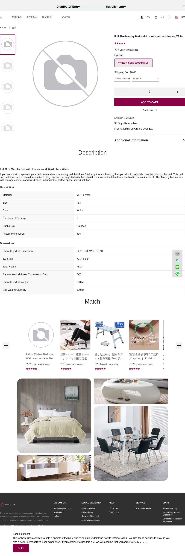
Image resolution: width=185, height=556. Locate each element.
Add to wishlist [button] (150, 110)
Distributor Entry (68, 6)
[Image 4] (7, 128)
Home (3, 27)
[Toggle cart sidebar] (155, 17)
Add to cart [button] (149, 102)
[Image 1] (7, 66)
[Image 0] (7, 44)
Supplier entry (116, 6)
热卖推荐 (17, 17)
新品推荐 (47, 17)
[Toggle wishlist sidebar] (148, 17)
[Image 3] (7, 107)
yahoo (56, 516)
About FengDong (170, 508)
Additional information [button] (149, 140)
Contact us (58, 512)
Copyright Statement (90, 516)
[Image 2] (7, 86)
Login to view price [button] (129, 50)
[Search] (98, 17)
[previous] (6, 345)
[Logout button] (169, 17)
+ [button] (177, 92)
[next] (179, 345)
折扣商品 (32, 17)
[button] (176, 17)
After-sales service (143, 508)
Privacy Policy (87, 512)
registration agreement (90, 520)
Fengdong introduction (63, 508)
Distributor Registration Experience (172, 520)
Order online (114, 512)
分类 (14, 27)
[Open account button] (141, 17)
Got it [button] (21, 548)
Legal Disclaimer (88, 508)
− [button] (122, 92)
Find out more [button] (140, 542)
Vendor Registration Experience (171, 513)
